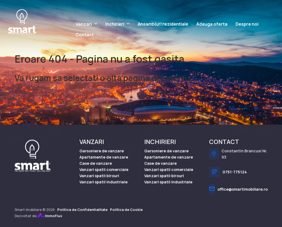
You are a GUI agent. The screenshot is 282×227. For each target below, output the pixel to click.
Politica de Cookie (126, 213)
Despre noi (247, 24)
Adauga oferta (211, 24)
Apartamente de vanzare (103, 160)
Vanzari (84, 24)
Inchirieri (114, 24)
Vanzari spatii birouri (99, 179)
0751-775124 (235, 175)
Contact (85, 35)
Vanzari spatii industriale (103, 185)
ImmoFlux (49, 219)
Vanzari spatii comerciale (103, 172)
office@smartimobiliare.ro (242, 192)
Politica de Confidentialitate (82, 213)
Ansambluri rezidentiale (163, 24)
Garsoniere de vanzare (101, 154)
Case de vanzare (95, 166)
